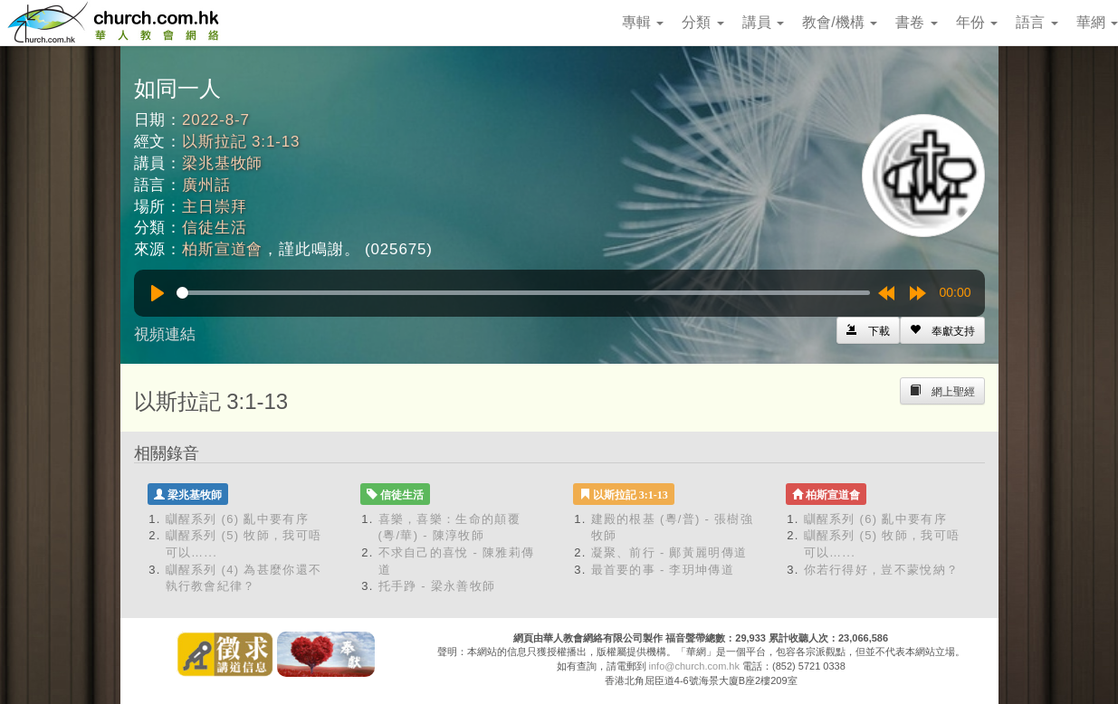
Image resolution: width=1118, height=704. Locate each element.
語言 (1036, 22)
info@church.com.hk (694, 666)
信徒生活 (214, 227)
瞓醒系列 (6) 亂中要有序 (237, 519)
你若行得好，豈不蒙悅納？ (882, 569)
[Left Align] (942, 330)
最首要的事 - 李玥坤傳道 (662, 569)
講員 (763, 22)
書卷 (916, 22)
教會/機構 (839, 22)
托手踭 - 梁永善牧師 (437, 586)
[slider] (523, 292)
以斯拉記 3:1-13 (241, 141)
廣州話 (206, 185)
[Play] (157, 293)
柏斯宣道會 (222, 249)
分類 (702, 22)
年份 (977, 22)
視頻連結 (165, 334)
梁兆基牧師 (222, 163)
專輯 (643, 22)
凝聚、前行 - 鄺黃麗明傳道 (669, 552)
